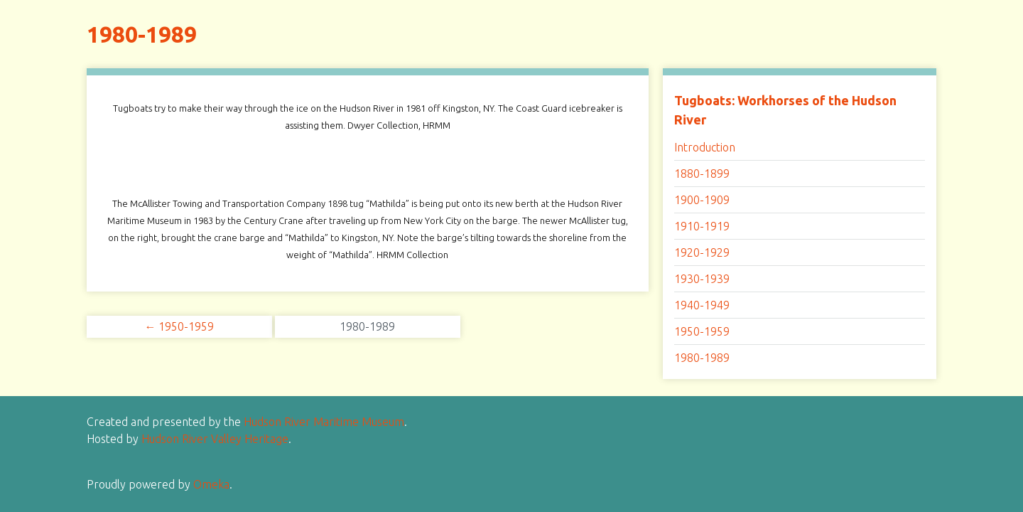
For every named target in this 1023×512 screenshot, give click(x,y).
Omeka (211, 484)
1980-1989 (702, 357)
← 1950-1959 (179, 326)
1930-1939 (702, 278)
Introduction (704, 147)
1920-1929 (702, 252)
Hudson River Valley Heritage (214, 438)
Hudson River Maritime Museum (324, 421)
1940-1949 (702, 305)
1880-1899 (702, 173)
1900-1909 (702, 199)
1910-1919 (702, 226)
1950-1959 (702, 331)
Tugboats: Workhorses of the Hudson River (785, 110)
